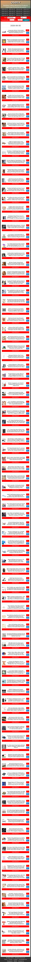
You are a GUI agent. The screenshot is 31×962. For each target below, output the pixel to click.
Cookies (15, 959)
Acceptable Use (23, 959)
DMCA (15, 961)
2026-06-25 (12, 11)
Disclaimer (10, 961)
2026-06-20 (19, 13)
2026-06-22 (5, 13)
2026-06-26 (5, 11)
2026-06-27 (26, 9)
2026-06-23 (26, 11)
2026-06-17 (12, 15)
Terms (6, 959)
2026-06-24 (19, 11)
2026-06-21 (12, 13)
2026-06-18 (5, 15)
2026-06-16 (19, 15)
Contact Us (21, 961)
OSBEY (15, 2)
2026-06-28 (19, 9)
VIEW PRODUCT (15, 35)
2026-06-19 (26, 13)
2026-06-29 (12, 9)
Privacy (10, 959)
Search (26, 20)
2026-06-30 (5, 9)
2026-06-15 (26, 15)
